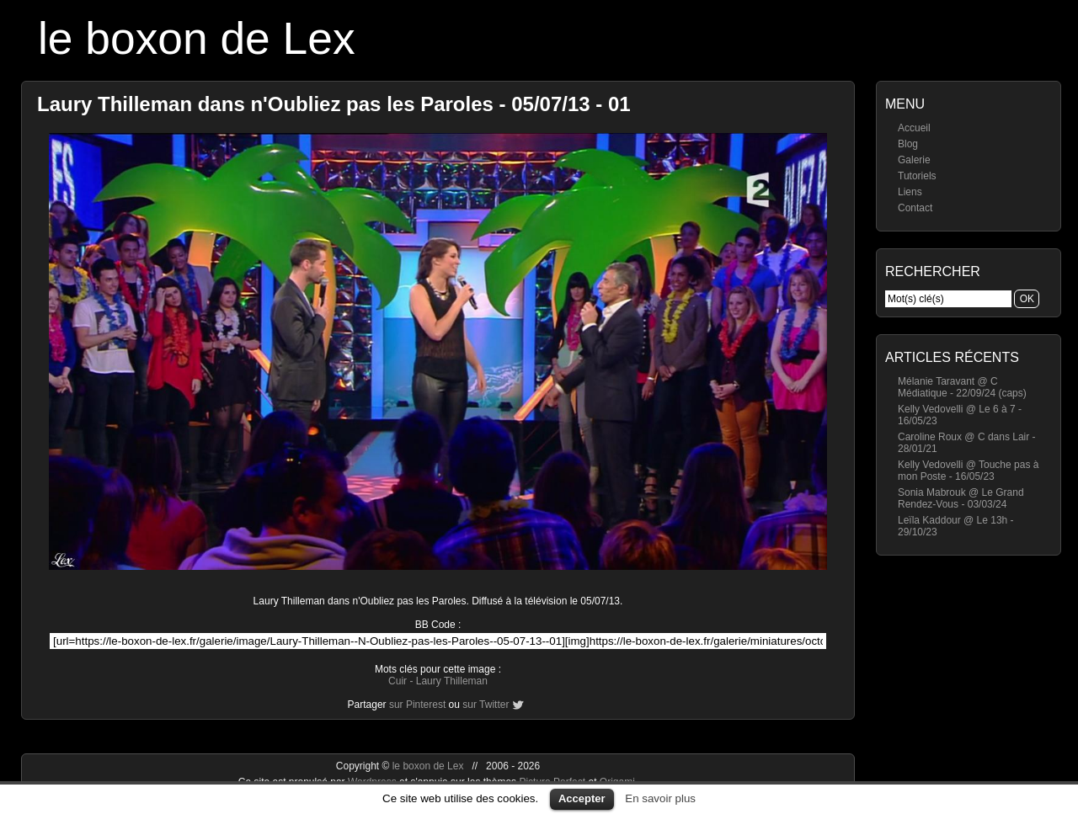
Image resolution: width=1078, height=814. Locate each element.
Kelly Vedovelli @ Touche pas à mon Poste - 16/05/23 (968, 470)
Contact (915, 208)
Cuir (397, 681)
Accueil (914, 128)
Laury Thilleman (452, 681)
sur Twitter (485, 704)
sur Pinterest (417, 704)
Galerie (914, 160)
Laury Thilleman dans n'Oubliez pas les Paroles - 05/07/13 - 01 (334, 104)
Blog (908, 144)
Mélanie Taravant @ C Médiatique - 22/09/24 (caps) (962, 387)
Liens (910, 192)
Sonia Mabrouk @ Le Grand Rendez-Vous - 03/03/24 (961, 498)
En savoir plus (660, 798)
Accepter (582, 798)
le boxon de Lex (196, 38)
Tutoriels (917, 176)
